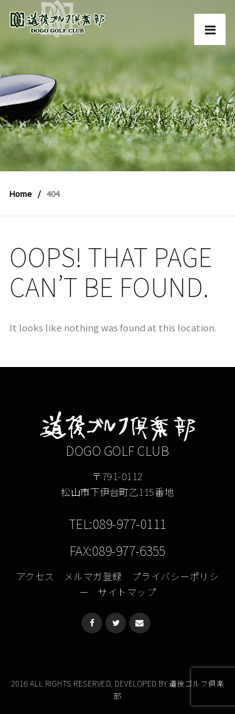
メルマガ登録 (93, 576)
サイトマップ (127, 591)
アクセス (35, 576)
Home (20, 193)
